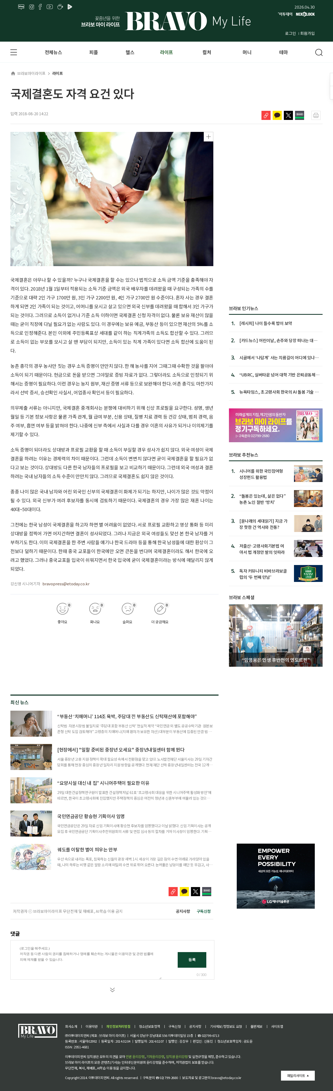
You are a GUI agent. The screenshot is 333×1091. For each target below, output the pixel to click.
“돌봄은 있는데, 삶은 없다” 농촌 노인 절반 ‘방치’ (262, 499)
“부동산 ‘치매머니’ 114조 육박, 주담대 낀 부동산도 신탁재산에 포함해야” (127, 716)
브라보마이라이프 (28, 73)
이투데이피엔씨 (99, 1077)
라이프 (166, 52)
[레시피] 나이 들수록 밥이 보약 (265, 323)
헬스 (130, 52)
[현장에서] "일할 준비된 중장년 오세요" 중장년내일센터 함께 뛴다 (120, 749)
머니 (247, 52)
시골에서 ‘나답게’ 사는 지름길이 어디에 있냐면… (277, 357)
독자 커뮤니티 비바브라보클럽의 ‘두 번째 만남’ (263, 574)
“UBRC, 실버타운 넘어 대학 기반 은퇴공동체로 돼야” (279, 374)
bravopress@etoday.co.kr (65, 583)
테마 (283, 52)
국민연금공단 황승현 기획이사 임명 (91, 816)
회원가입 (307, 33)
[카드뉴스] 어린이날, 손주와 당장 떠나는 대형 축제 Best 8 (278, 340)
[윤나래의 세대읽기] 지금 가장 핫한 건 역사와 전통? (263, 524)
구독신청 (204, 911)
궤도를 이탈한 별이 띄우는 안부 (87, 849)
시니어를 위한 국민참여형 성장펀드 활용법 (261, 474)
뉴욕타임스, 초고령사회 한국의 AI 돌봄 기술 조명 (278, 392)
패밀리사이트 (296, 1075)
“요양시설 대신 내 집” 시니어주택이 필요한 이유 (103, 782)
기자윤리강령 (155, 1056)
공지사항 (183, 911)
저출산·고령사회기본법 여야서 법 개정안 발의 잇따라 (262, 549)
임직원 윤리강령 (177, 1056)
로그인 (290, 33)
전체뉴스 (53, 52)
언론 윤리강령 (135, 1056)
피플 (93, 52)
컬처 (206, 52)
